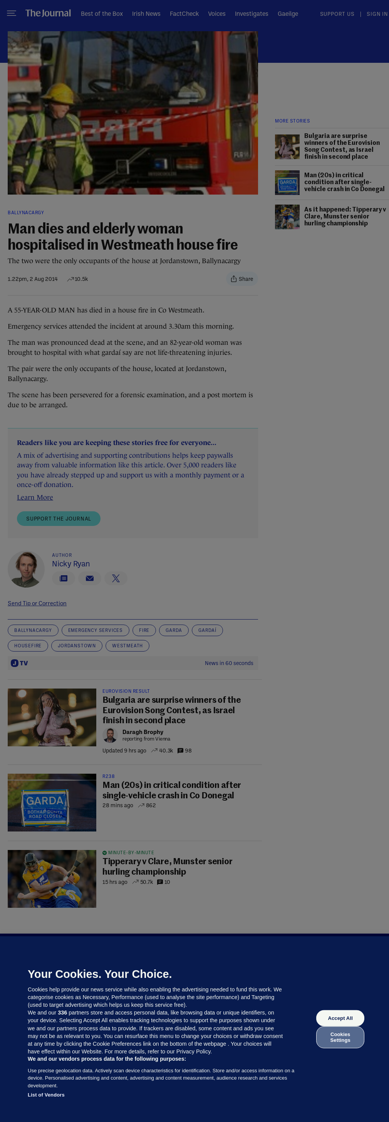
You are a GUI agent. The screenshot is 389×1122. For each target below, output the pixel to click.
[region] (194, 1029)
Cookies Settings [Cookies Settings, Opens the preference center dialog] (340, 1037)
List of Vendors (46, 1095)
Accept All (340, 1018)
